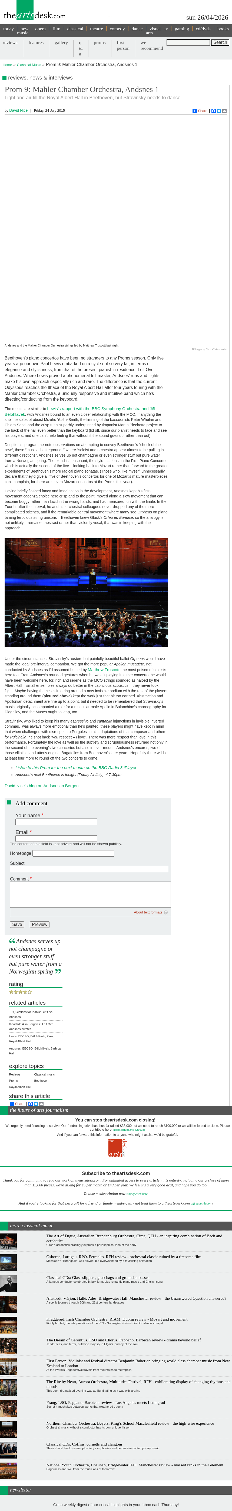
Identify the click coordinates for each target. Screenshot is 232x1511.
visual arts (153, 30)
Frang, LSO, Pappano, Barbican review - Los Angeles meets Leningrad (106, 1328)
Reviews (15, 1000)
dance (137, 28)
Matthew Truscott (104, 595)
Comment (19, 804)
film (56, 28)
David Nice (18, 110)
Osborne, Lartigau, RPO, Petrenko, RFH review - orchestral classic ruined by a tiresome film (124, 1182)
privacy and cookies (125, 1505)
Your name (27, 741)
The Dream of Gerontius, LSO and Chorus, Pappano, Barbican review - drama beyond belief (124, 1265)
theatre (96, 28)
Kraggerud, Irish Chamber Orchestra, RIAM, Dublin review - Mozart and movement (117, 1245)
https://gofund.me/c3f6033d (129, 1055)
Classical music (44, 1000)
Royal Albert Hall (20, 1012)
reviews (10, 42)
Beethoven (41, 1006)
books (223, 28)
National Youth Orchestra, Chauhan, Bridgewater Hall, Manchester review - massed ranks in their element (135, 1390)
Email (21, 758)
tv (166, 28)
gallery (61, 42)
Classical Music (29, 65)
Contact (103, 1505)
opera (40, 28)
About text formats (148, 838)
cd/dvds (203, 28)
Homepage (20, 779)
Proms (13, 1006)
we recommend (152, 45)
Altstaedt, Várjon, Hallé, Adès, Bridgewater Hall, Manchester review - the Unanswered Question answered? (136, 1224)
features (36, 42)
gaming (182, 28)
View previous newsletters (116, 1478)
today (8, 28)
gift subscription (201, 1129)
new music (22, 30)
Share (200, 111)
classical (75, 28)
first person (123, 45)
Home (7, 65)
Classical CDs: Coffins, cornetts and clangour (84, 1370)
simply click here (137, 1120)
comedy (117, 28)
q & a (81, 48)
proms (100, 42)
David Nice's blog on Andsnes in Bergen (41, 711)
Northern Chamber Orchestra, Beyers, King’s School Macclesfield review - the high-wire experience (130, 1349)
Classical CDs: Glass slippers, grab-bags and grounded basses (98, 1203)
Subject (17, 789)
